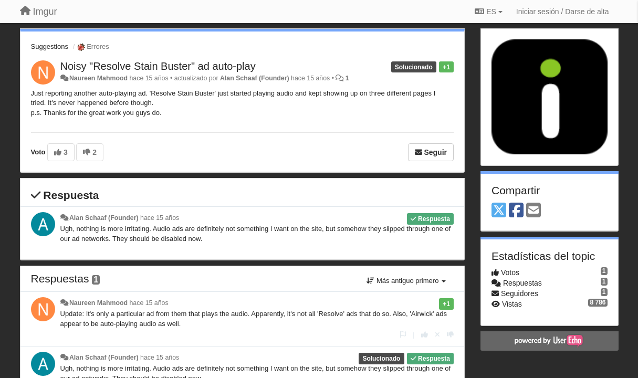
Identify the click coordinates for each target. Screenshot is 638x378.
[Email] (533, 211)
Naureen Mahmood (98, 78)
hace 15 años (159, 218)
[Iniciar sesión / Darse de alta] (562, 11)
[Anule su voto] (437, 335)
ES (488, 11)
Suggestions (50, 46)
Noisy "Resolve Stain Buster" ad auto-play (158, 66)
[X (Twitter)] (498, 211)
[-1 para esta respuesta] (450, 335)
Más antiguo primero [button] (406, 281)
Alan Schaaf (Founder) (254, 78)
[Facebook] (516, 211)
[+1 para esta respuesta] (424, 335)
